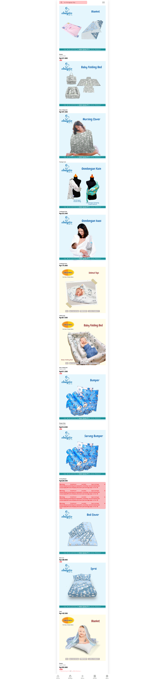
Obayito (61, 53)
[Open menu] (103, 2)
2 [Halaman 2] (68, 671)
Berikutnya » (77, 671)
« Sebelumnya (63, 671)
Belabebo (62, 314)
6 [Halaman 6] (71, 671)
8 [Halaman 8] (73, 671)
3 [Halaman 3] (69, 671)
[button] (82, 676)
